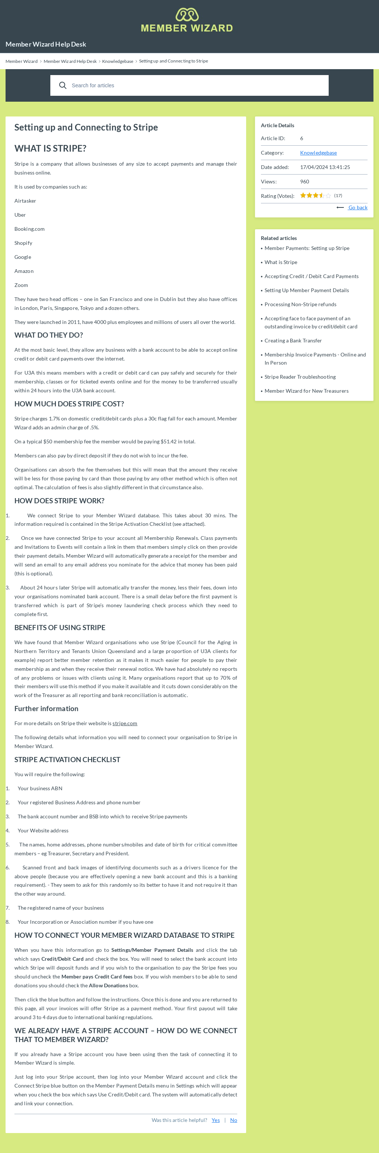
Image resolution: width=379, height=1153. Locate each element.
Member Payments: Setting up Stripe (307, 248)
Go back (352, 207)
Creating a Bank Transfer (293, 340)
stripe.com (125, 723)
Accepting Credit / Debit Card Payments (312, 276)
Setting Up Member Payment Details (307, 290)
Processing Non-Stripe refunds (300, 304)
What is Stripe (281, 262)
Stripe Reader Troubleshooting (300, 376)
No (233, 1120)
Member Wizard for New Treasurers (307, 391)
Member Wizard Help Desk (46, 44)
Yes (215, 1120)
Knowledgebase (318, 152)
